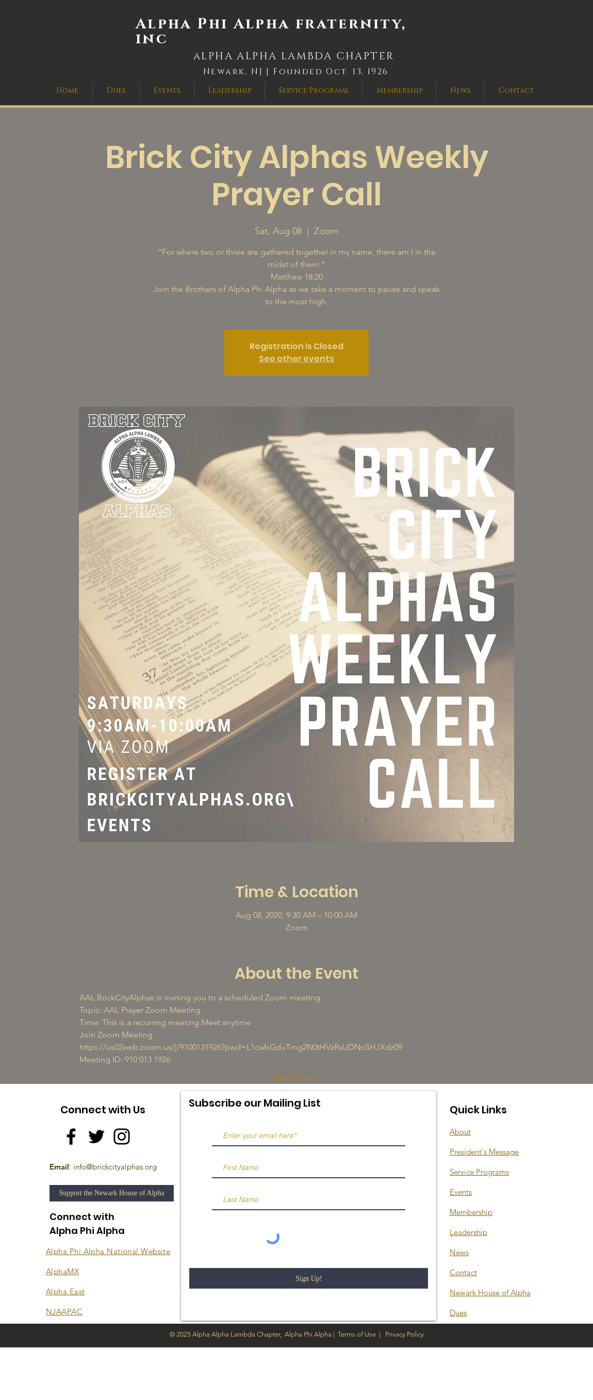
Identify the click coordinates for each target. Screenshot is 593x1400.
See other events (296, 359)
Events (461, 1192)
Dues (458, 1312)
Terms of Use (357, 1334)
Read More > (297, 1077)
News (459, 1252)
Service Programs (479, 1172)
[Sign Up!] (308, 1278)
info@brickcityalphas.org (115, 1167)
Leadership (468, 1232)
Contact (463, 1272)
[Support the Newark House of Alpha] (112, 1193)
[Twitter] (96, 1136)
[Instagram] (122, 1136)
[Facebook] (71, 1136)
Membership (471, 1212)
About (460, 1132)
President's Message (484, 1152)
